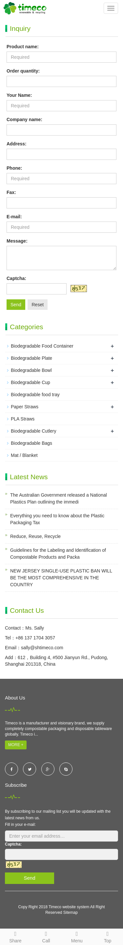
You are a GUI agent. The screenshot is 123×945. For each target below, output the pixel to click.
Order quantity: (23, 71)
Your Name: (19, 95)
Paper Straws (24, 406)
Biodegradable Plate (31, 358)
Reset (37, 304)
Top (107, 936)
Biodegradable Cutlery (33, 431)
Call (46, 936)
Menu (77, 936)
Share (15, 936)
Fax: (11, 192)
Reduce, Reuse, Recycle (35, 536)
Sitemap (70, 912)
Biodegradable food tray (35, 394)
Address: (17, 143)
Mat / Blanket (24, 455)
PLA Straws (22, 418)
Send (15, 304)
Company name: (24, 119)
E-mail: (14, 216)
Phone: (14, 168)
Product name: (23, 46)
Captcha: (16, 278)
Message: (17, 241)
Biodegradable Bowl (31, 370)
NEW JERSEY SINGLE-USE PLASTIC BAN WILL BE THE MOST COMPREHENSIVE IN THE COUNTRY (61, 577)
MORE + (15, 744)
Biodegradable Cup (30, 382)
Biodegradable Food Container (42, 346)
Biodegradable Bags (31, 443)
